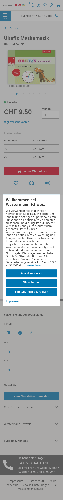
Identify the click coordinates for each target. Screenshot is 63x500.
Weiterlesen (34, 265)
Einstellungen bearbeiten (31, 291)
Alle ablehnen (31, 282)
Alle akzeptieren (31, 273)
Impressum (13, 301)
